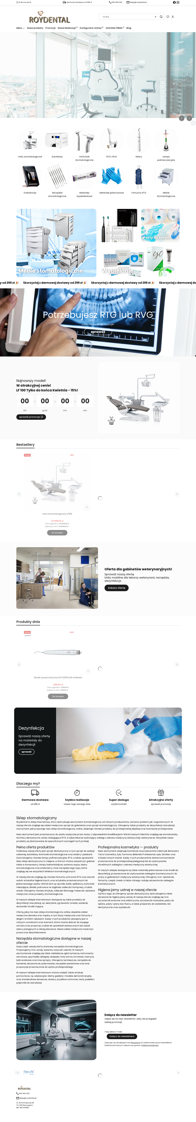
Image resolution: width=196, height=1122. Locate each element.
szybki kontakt (119, 804)
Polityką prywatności (150, 1045)
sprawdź (98, 332)
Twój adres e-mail (113, 1031)
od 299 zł (35, 804)
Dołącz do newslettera (122, 1036)
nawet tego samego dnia (77, 804)
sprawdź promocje (29, 417)
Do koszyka (57, 532)
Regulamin (135, 1042)
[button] (161, 16)
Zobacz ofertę (116, 588)
